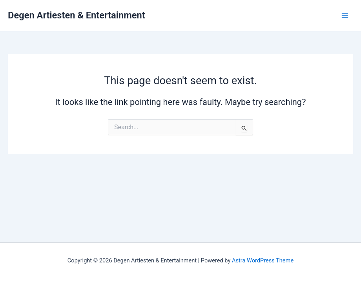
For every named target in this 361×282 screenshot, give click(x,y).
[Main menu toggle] (345, 15)
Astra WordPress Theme (263, 260)
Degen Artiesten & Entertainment (76, 15)
